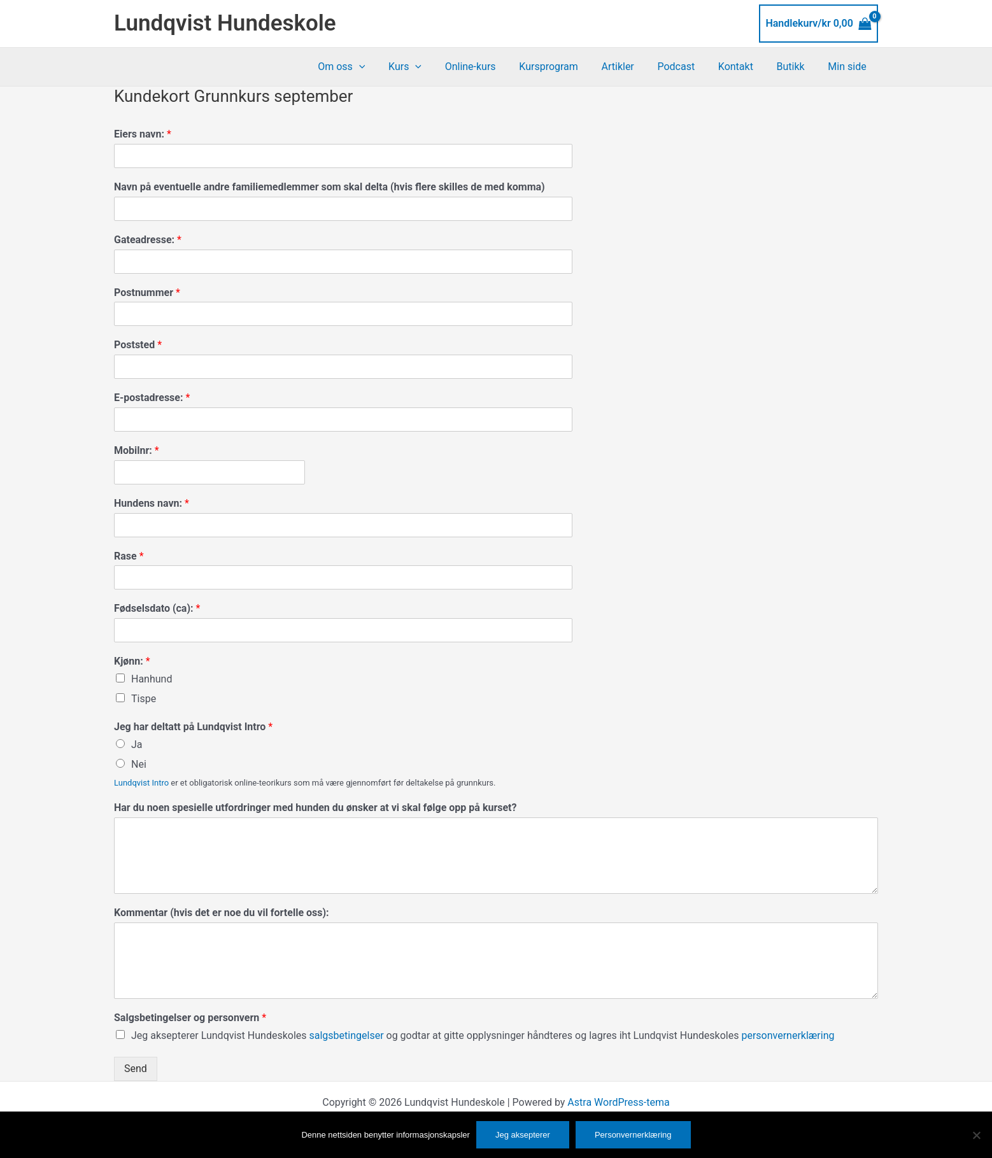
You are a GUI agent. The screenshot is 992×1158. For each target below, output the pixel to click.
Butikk (795, 66)
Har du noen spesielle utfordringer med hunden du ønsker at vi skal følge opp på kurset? (315, 807)
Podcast (686, 66)
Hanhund (151, 679)
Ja (137, 744)
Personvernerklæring (633, 1135)
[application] (384, 67)
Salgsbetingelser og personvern (190, 1018)
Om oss (366, 67)
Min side (849, 66)
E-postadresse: (152, 398)
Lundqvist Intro (141, 782)
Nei (138, 764)
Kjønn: (132, 661)
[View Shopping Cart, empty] (818, 23)
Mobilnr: (136, 450)
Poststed (138, 345)
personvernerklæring (787, 1035)
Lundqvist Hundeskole (225, 23)
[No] (976, 1135)
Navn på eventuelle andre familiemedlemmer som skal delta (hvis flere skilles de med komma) (329, 187)
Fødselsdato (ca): (157, 608)
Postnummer (147, 292)
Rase (129, 556)
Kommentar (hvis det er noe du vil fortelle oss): (221, 913)
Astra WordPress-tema (618, 1102)
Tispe (143, 699)
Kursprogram (565, 66)
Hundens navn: (151, 503)
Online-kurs (489, 66)
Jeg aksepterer (522, 1135)
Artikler (630, 66)
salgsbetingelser (347, 1035)
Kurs (427, 67)
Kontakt (742, 66)
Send (135, 1069)
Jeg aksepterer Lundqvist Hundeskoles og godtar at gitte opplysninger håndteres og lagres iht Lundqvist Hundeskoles (483, 1035)
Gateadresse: (147, 240)
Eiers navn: (142, 134)
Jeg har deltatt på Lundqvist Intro (193, 727)
